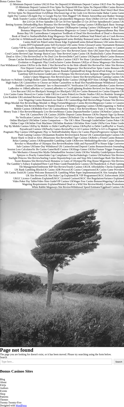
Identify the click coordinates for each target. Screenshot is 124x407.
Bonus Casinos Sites (10, 1)
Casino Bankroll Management (50, 39)
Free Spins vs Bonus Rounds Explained (59, 71)
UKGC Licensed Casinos (66, 178)
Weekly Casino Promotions (110, 184)
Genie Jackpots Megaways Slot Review (103, 74)
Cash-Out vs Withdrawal (22, 39)
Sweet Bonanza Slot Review (29, 161)
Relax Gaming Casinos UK (27, 140)
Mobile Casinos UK (24, 108)
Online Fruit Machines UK (42, 123)
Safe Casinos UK (25, 146)
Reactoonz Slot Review (56, 137)
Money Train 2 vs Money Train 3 (107, 108)
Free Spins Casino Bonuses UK (107, 68)
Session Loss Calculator (19, 149)
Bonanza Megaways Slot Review (38, 30)
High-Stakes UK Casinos (19, 82)
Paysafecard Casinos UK (32, 129)
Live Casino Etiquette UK (110, 91)
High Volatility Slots (113, 79)
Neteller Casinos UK (92, 111)
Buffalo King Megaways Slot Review (58, 36)
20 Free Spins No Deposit (51, 10)
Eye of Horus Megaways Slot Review (104, 62)
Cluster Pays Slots (106, 50)
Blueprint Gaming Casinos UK (84, 27)
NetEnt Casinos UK (113, 111)
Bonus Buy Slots (115, 30)
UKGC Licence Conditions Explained (33, 178)
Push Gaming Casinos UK (31, 134)
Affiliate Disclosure (55, 13)
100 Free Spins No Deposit (87, 7)
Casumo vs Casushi (114, 47)
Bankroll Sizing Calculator (55, 18)
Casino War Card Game (56, 47)
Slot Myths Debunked (49, 152)
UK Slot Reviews (35, 175)
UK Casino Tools (13, 172)
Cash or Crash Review (112, 36)
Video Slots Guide (46, 181)
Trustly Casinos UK (76, 166)
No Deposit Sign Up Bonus (110, 114)
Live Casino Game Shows (17, 94)
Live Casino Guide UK (43, 94)
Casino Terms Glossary (82, 45)
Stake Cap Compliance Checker (60, 155)
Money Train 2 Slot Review (75, 108)
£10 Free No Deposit (56, 4)
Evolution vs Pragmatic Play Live (35, 62)
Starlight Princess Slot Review (24, 158)
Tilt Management (28, 166)
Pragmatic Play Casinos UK (17, 132)
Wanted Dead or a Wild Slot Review (77, 184)
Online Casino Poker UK (111, 120)
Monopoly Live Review (44, 111)
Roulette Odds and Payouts (79, 143)
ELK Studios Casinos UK (62, 59)
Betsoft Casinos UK (113, 21)
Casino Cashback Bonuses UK (108, 39)
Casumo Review (76, 47)
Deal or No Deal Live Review (51, 56)
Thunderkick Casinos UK (80, 163)
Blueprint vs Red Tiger (112, 27)
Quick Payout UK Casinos (86, 134)
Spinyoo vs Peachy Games (30, 155)
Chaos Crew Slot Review (66, 50)
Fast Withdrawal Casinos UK (16, 65)
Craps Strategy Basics (38, 53)
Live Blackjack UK (65, 91)
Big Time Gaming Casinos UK (82, 24)
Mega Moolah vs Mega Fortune (49, 103)
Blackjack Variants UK (56, 27)
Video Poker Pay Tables (25, 181)
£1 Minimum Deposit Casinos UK (27, 4)
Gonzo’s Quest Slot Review (78, 76)
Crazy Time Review (60, 53)
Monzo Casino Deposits (69, 111)
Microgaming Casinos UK (85, 105)
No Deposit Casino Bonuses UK (79, 114)
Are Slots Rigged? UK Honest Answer (78, 16)
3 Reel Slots (105, 10)
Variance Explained (114, 178)
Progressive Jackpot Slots (111, 132)
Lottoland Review (31, 97)
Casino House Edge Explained (62, 42)
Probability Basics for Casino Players (78, 132)
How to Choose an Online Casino (49, 82)
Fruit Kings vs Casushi (112, 71)
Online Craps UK (19, 123)
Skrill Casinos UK (63, 149)
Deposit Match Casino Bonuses (108, 56)
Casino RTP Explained (31, 45)
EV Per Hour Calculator (88, 59)
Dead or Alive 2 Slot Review (21, 56)
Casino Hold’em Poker (35, 42)
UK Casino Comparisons (82, 169)
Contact (120, 50)
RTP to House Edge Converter (108, 143)
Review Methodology (87, 140)
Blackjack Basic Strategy (111, 24)
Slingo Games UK (82, 149)
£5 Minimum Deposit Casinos (31, 7)
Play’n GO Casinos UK (81, 129)
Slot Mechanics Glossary (25, 152)
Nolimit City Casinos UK (58, 117)
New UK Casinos (29, 114)
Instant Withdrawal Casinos (109, 82)
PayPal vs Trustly (115, 126)
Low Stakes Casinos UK (90, 97)
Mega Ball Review (86, 100)
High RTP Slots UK (92, 79)
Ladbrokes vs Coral (62, 88)
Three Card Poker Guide (54, 163)
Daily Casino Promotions (111, 53)
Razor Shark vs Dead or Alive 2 (27, 137)
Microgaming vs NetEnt (111, 105)
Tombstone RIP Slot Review (51, 166)
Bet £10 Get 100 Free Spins (109, 18)
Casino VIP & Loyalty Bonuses (27, 47)
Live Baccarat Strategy (112, 88)
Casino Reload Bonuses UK (92, 42)
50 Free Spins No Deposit (21, 13)
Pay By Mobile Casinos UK (18, 126)
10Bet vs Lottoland (28, 10)
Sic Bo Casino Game (43, 149)
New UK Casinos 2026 (50, 114)
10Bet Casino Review (112, 7)
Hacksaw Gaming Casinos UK (108, 76)
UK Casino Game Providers (109, 169)
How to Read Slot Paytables (81, 82)
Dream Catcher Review (21, 59)
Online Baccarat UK (113, 117)
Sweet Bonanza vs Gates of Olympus (63, 161)
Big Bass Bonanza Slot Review (50, 24)
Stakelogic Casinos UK (89, 155)
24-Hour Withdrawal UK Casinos (81, 10)
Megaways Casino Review (79, 103)
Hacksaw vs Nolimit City (14, 79)
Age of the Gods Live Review (80, 13)
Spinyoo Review (115, 152)
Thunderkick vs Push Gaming (108, 163)
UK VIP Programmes (86, 175)
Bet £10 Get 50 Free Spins (63, 21)
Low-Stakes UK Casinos (64, 100)
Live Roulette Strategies (111, 94)
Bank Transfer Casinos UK (27, 18)
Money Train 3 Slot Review (18, 111)
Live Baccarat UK (20, 91)
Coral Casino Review (16, 53)
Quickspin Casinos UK (112, 134)
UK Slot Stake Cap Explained (59, 175)
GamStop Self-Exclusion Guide (34, 74)
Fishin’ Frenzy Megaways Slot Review (71, 68)
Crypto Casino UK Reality (84, 53)
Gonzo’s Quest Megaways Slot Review (43, 76)
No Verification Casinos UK (30, 117)
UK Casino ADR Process (56, 169)
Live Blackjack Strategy (42, 91)
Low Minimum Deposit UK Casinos (59, 97)
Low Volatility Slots (113, 97)
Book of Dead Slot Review (81, 33)
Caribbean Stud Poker (89, 36)
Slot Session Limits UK (73, 152)
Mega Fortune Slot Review (110, 100)
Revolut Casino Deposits (111, 140)
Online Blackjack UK (21, 120)
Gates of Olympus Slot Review (67, 74)
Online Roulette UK (66, 123)
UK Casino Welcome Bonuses (38, 172)
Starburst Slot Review (112, 155)
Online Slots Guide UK (89, 123)
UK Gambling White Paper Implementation (76, 172)
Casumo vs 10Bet (95, 47)
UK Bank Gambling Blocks (29, 169)
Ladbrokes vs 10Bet (18, 88)
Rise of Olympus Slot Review (49, 143)
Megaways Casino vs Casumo (108, 103)
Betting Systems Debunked (20, 24)
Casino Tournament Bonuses (109, 45)
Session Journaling (114, 146)
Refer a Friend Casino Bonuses (108, 137)
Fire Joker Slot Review (112, 65)
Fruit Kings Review (90, 71)
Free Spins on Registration (25, 71)
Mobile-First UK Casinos (48, 108)
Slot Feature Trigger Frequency (108, 149)
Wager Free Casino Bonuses (88, 181)
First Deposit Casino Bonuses (36, 68)
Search (3, 357)
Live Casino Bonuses (86, 91)
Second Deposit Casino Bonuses (88, 146)
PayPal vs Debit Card (95, 126)
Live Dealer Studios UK (86, 94)
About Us (40, 13)
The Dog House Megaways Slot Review (103, 161)
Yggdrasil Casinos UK (112, 187)
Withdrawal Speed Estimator (86, 187)
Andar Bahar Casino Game (110, 13)
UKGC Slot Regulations (91, 178)
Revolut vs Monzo (24, 143)
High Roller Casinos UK (69, 79)
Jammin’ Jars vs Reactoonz (51, 85)
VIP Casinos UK (64, 181)
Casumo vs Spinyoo (26, 50)
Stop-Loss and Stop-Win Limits (82, 158)
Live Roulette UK (12, 97)
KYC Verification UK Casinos (81, 85)
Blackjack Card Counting (31, 27)
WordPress (21, 405)
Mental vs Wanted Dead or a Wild (54, 105)
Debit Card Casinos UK (79, 56)
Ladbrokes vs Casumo (40, 88)
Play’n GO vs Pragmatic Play (109, 129)
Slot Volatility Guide (96, 152)
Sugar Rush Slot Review (111, 158)
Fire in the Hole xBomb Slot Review (81, 65)
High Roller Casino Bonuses (42, 79)
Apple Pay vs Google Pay (44, 16)
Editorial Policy (41, 59)
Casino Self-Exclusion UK (56, 45)
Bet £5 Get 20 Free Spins (90, 21)
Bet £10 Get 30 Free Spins (36, 21)
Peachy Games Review (57, 129)
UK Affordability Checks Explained (105, 166)
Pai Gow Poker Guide (112, 123)
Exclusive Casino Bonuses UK (69, 62)
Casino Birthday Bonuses (79, 39)
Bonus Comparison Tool (54, 33)
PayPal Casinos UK (73, 126)
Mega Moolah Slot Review (19, 103)
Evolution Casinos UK (112, 59)
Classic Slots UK (88, 50)
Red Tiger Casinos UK (80, 137)
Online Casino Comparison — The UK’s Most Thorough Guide (65, 120)
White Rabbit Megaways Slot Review (51, 187)
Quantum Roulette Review (59, 134)
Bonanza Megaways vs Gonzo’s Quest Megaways (81, 30)
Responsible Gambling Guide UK (58, 140)
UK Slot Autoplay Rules (111, 172)
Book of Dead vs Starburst (25, 36)
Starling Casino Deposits (53, 158)
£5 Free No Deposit (114, 4)
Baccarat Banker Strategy (111, 16)
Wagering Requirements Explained (40, 184)
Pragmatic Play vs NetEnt (45, 132)
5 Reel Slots (118, 10)
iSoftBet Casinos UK (26, 85)
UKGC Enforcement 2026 (110, 175)
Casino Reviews (115, 42)
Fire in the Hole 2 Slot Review (46, 65)
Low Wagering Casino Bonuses (35, 100)
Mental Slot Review (26, 105)
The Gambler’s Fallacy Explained (24, 163)
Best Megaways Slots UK (82, 18)
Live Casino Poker (64, 94)
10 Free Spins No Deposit (60, 7)
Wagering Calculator (113, 181)
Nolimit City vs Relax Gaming (87, 117)
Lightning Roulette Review (86, 88)
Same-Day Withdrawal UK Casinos (52, 146)
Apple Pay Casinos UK (19, 16)
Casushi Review (45, 50)
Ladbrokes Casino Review (110, 85)
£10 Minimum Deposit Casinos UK (85, 4)
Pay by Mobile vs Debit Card (48, 126)
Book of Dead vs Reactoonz (109, 33)
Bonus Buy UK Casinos (29, 33)
